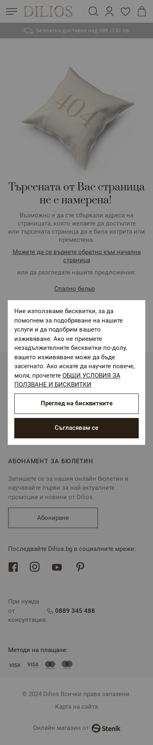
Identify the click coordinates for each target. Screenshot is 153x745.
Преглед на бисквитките (77, 403)
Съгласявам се (76, 427)
